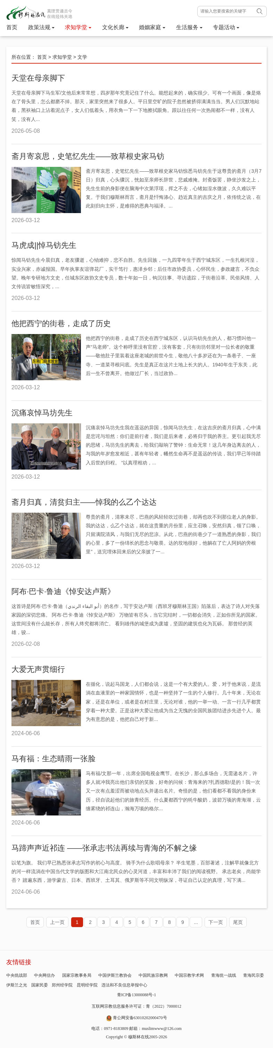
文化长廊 (115, 27)
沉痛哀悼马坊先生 (42, 412)
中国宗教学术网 (189, 975)
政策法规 (41, 27)
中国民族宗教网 (153, 975)
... (196, 922)
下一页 (215, 922)
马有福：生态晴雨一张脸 (53, 758)
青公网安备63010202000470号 (140, 1017)
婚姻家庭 (152, 27)
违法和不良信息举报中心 (124, 985)
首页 (11, 27)
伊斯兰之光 (16, 985)
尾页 (238, 922)
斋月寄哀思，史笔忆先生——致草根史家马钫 (87, 156)
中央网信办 (44, 975)
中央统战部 (16, 975)
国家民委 (39, 985)
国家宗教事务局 (76, 975)
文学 (82, 57)
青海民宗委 (253, 975)
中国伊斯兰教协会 (115, 975)
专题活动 (226, 27)
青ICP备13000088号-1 (136, 994)
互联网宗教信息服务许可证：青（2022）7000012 (136, 1006)
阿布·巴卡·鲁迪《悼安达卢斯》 (63, 591)
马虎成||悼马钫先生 (43, 245)
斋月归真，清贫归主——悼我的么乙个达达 (84, 502)
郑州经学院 (62, 985)
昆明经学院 (87, 985)
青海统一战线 (223, 975)
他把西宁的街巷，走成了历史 (61, 323)
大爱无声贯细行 (38, 669)
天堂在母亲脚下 (38, 78)
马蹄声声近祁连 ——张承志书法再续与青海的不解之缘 (104, 848)
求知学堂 (78, 27)
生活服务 (189, 27)
